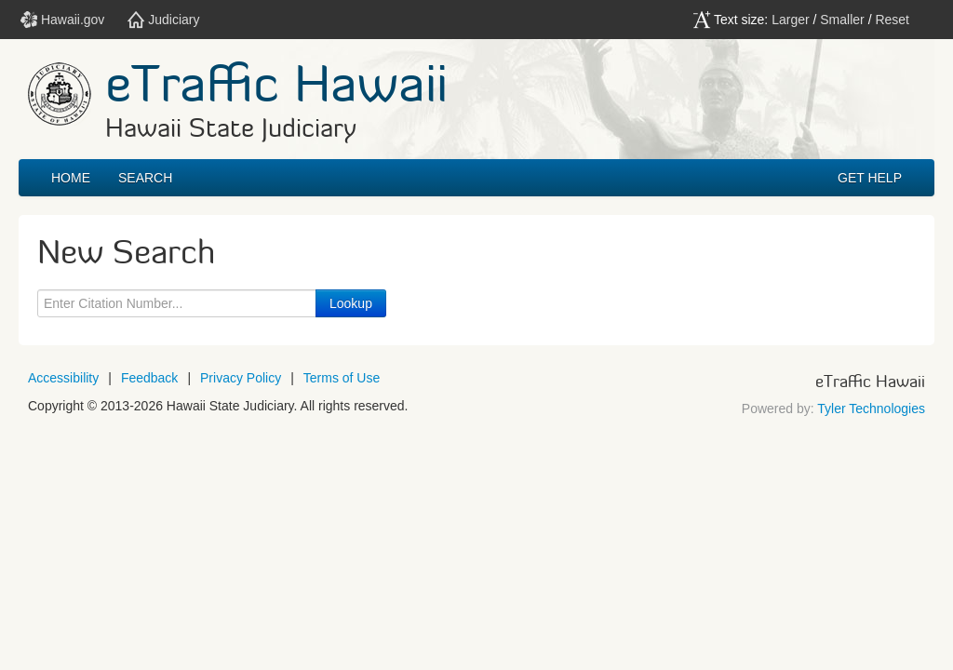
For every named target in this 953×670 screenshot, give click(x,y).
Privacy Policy (240, 377)
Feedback (149, 377)
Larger (790, 19)
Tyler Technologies (871, 408)
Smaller (842, 19)
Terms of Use (341, 377)
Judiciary (163, 19)
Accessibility (63, 377)
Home (70, 177)
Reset (892, 19)
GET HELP (870, 177)
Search (145, 177)
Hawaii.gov (62, 19)
